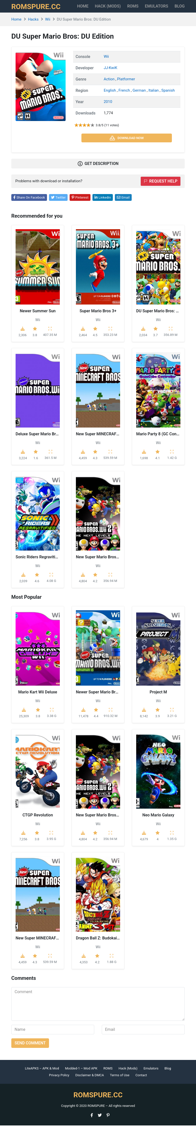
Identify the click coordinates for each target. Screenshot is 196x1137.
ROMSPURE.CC (39, 12)
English (110, 102)
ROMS (134, 9)
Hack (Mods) (128, 1080)
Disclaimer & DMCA (89, 1087)
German (139, 102)
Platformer (126, 90)
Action (110, 90)
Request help (160, 192)
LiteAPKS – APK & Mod (42, 1080)
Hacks (33, 31)
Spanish (168, 102)
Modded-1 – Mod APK (81, 1080)
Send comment (30, 1054)
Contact (141, 1087)
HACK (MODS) (110, 12)
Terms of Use (119, 1087)
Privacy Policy (59, 1087)
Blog (168, 1080)
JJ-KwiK (110, 79)
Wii (47, 31)
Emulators (163, 9)
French (125, 102)
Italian (154, 102)
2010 (108, 113)
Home (84, 9)
